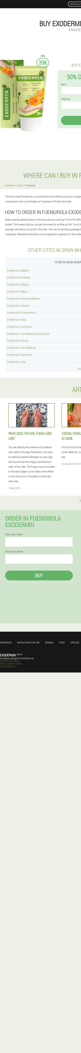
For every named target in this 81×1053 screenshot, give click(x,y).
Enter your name (13, 534)
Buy (39, 575)
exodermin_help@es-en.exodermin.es (17, 658)
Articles (74, 642)
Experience (6, 642)
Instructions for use (28, 642)
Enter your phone (14, 551)
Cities (62, 642)
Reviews (49, 642)
